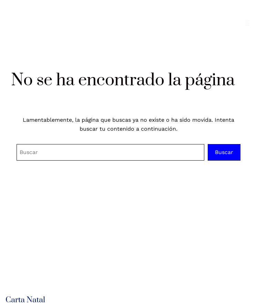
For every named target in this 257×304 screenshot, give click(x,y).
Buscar (224, 152)
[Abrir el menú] (247, 23)
